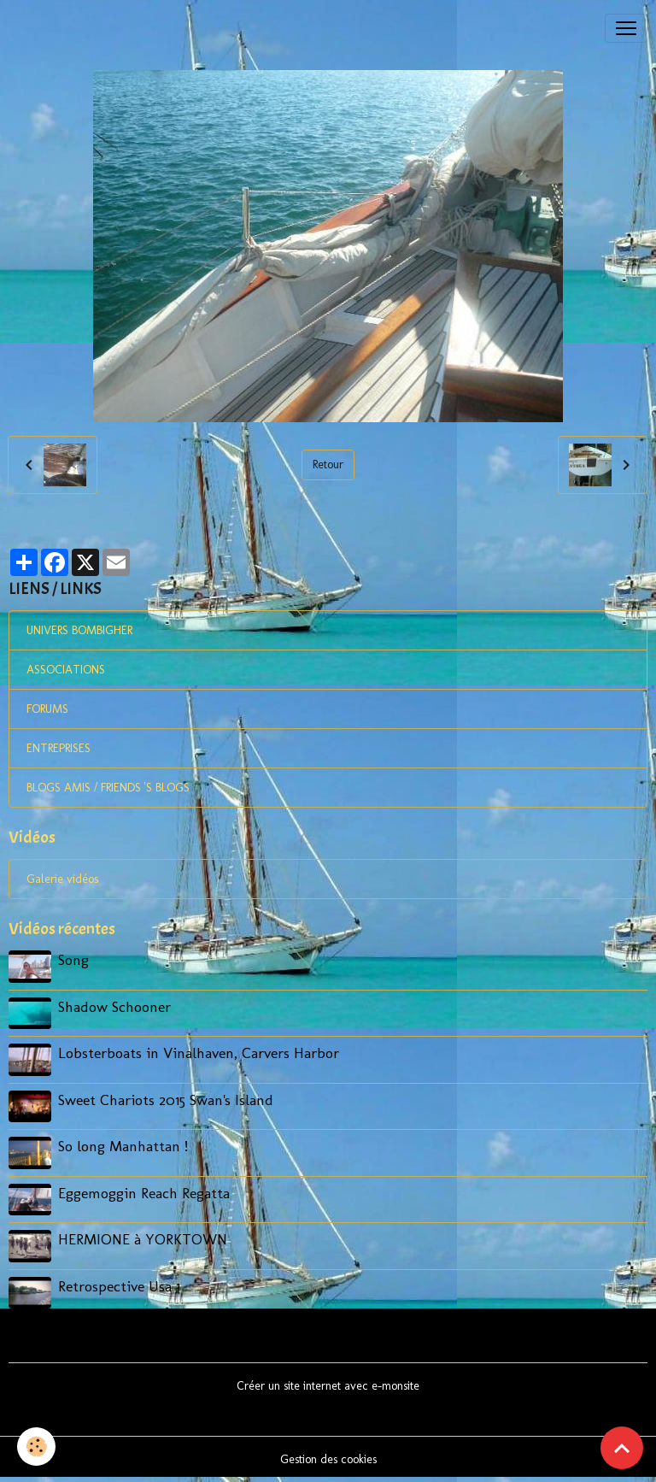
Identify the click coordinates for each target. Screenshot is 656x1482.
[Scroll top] (621, 1447)
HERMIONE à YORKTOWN (142, 1239)
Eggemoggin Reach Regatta (144, 1193)
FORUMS (47, 709)
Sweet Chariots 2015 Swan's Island (165, 1100)
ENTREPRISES (58, 748)
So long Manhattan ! (123, 1146)
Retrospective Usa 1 (119, 1286)
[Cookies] (36, 1446)
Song (73, 959)
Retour (328, 464)
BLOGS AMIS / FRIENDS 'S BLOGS (108, 787)
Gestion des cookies (328, 1459)
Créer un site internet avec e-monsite (328, 1386)
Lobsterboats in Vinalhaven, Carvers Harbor (198, 1053)
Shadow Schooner (114, 1006)
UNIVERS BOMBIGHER (79, 630)
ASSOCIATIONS (65, 669)
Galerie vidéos (62, 879)
